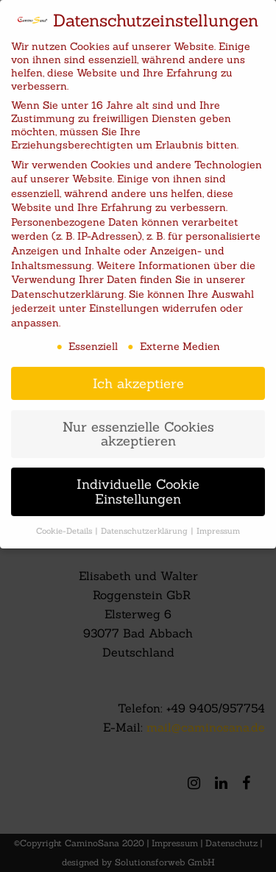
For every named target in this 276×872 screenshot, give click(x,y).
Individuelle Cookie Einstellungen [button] (138, 486)
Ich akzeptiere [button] (138, 377)
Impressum (218, 525)
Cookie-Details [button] (65, 525)
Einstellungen (124, 303)
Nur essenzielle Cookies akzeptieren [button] (138, 428)
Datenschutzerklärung (67, 288)
